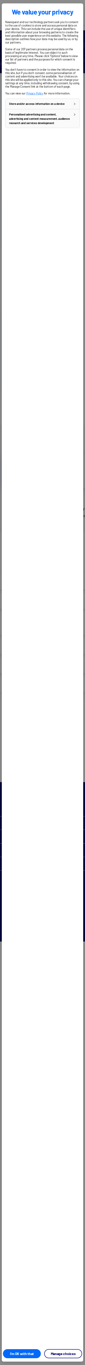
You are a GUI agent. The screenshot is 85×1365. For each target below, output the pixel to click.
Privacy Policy (34, 93)
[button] (42, 104)
